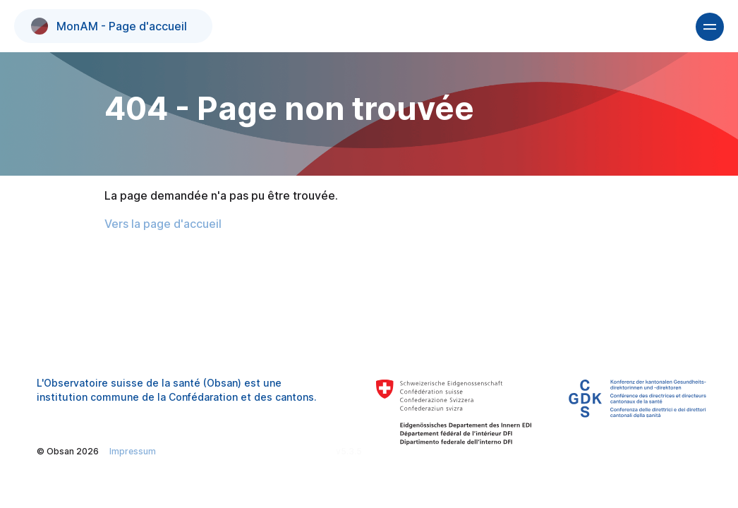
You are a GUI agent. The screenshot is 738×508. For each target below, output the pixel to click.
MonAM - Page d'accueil (109, 26)
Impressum (132, 451)
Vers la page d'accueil (163, 224)
